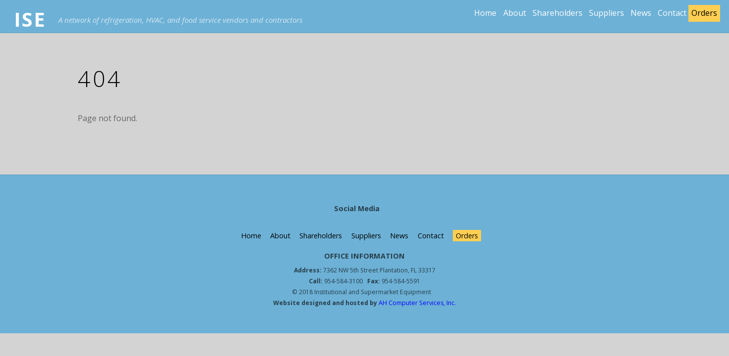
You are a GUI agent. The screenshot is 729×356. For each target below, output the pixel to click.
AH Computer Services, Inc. (416, 303)
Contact (672, 12)
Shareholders (558, 12)
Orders (704, 12)
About (514, 12)
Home (485, 12)
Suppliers (606, 12)
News (641, 12)
